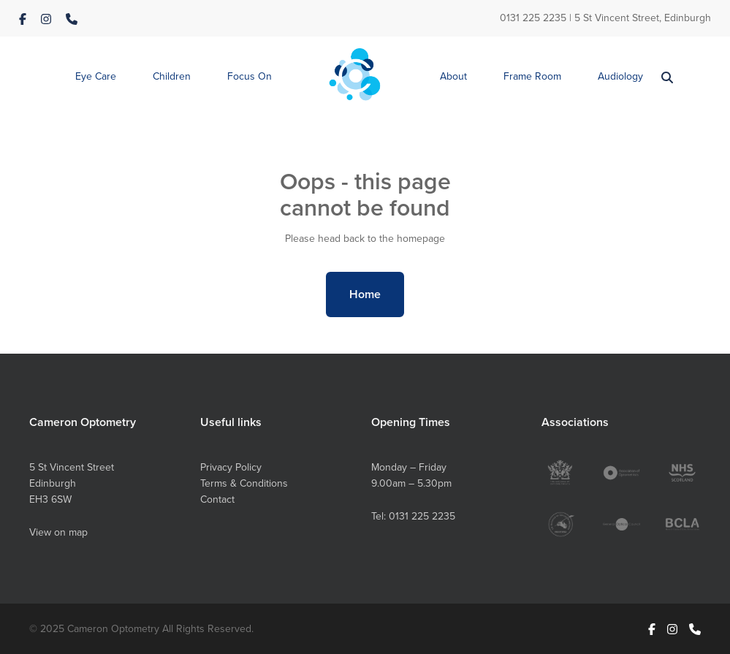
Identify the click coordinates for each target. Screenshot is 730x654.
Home (365, 294)
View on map (58, 532)
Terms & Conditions (244, 483)
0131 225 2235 (533, 17)
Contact (217, 499)
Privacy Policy (231, 467)
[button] (95, 77)
